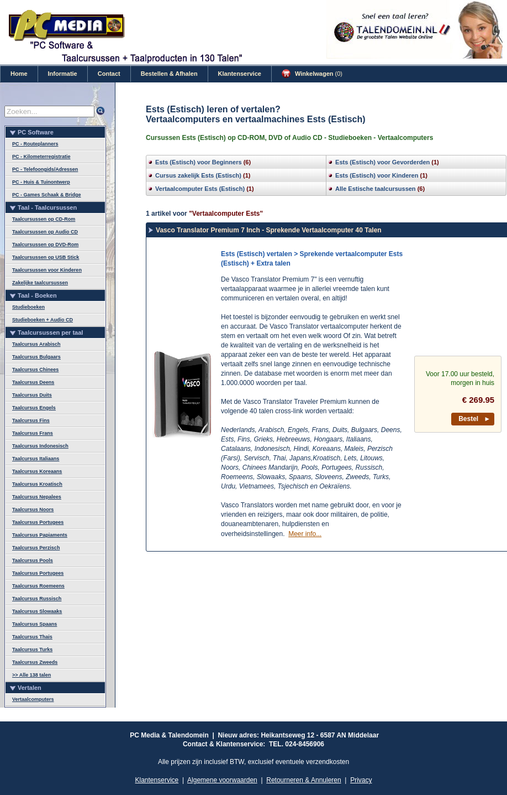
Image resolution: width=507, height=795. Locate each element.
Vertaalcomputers (33, 699)
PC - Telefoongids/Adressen (45, 169)
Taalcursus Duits (32, 395)
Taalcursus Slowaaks (37, 611)
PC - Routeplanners (35, 144)
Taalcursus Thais (32, 637)
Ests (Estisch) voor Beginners (198, 162)
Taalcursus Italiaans (35, 458)
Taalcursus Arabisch (36, 344)
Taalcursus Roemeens (38, 586)
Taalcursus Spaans (34, 624)
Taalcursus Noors (33, 509)
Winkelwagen (312, 73)
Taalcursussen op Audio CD (45, 232)
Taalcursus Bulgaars (36, 357)
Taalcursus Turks (32, 649)
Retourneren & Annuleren (303, 780)
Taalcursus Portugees (38, 522)
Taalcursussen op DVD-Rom (45, 244)
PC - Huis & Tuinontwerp (41, 182)
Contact (109, 73)
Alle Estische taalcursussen (375, 188)
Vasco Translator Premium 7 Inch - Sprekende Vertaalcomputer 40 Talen (269, 230)
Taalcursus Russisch (36, 598)
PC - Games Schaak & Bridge (46, 195)
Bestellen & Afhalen (169, 73)
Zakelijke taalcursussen (40, 282)
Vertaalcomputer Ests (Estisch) (200, 188)
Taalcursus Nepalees (36, 497)
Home (19, 73)
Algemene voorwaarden (222, 780)
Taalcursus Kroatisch (37, 484)
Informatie (62, 73)
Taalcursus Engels (34, 408)
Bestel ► (474, 419)
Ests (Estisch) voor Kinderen (376, 175)
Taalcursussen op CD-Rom (43, 219)
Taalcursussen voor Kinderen (47, 270)
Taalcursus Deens (33, 382)
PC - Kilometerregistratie (41, 156)
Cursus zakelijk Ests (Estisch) (198, 175)
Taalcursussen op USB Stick (45, 257)
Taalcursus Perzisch (36, 547)
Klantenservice (239, 73)
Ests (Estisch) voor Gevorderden (382, 162)
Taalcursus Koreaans (37, 471)
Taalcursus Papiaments (39, 535)
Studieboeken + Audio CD (42, 320)
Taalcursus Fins (31, 420)
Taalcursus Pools (32, 560)
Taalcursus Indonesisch (40, 446)
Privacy (361, 780)
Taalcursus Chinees (35, 369)
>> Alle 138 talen (31, 675)
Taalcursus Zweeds (34, 662)
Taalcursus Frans (32, 433)
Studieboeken (28, 307)
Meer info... (304, 534)
